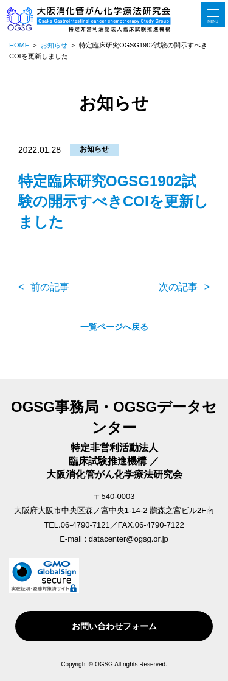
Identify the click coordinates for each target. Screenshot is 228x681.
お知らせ (94, 149)
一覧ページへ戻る (114, 327)
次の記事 (178, 287)
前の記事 (49, 287)
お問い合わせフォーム (114, 626)
